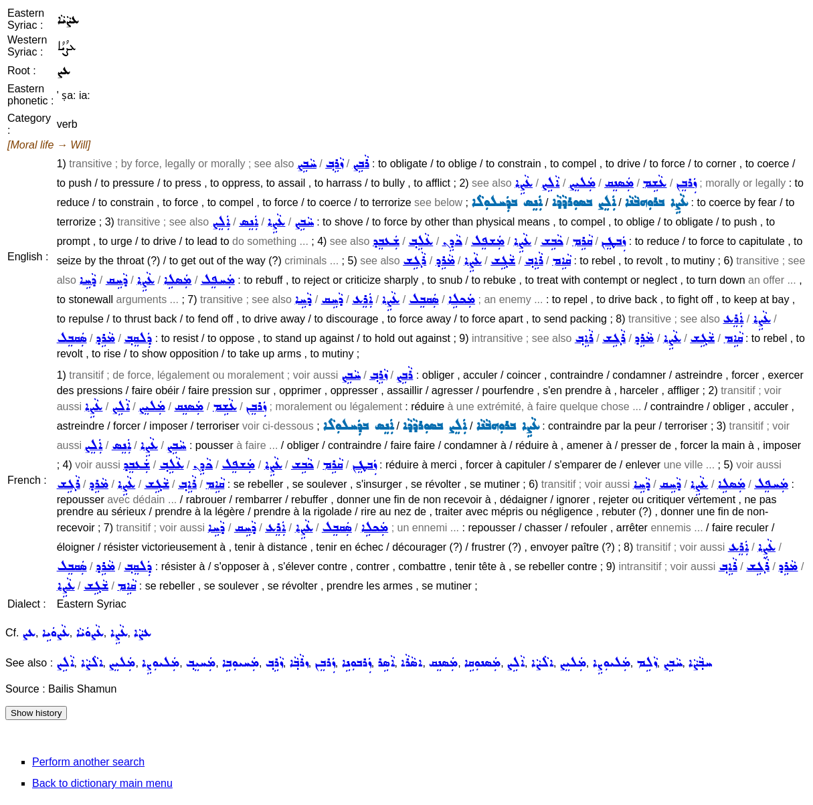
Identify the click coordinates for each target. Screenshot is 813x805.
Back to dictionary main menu (102, 783)
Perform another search (88, 762)
